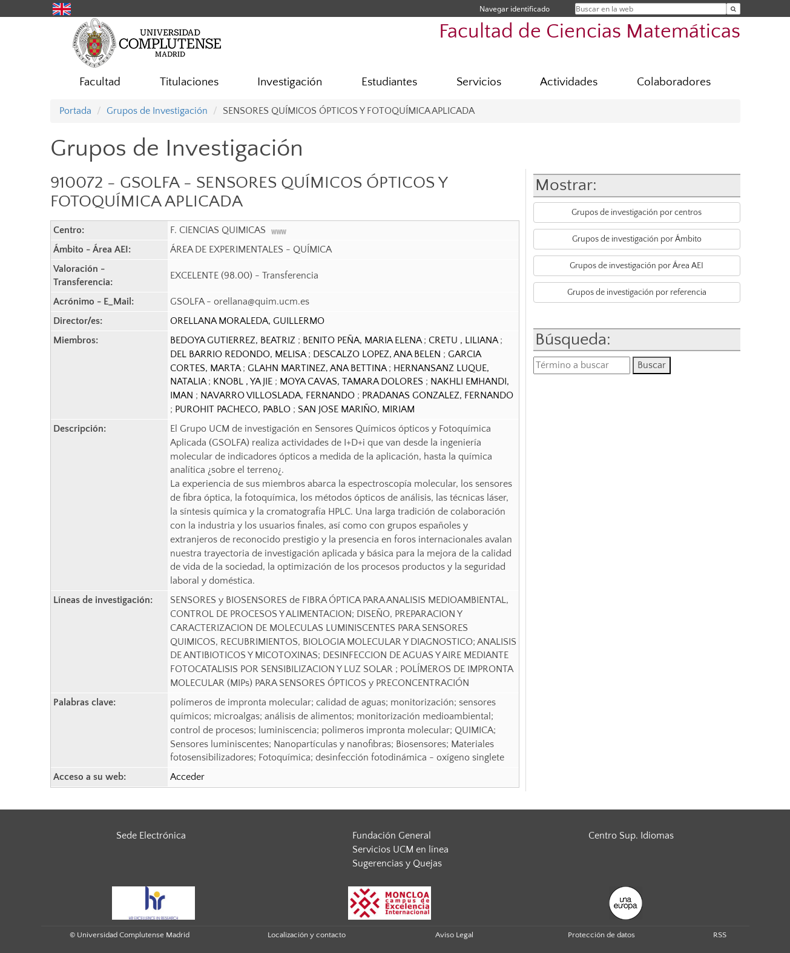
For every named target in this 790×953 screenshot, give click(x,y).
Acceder (187, 776)
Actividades (568, 82)
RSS (719, 935)
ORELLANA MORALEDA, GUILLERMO (247, 320)
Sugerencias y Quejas (397, 863)
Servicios (478, 82)
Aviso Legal (454, 935)
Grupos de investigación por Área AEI (636, 266)
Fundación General (391, 835)
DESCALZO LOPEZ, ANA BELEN (378, 354)
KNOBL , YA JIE (244, 381)
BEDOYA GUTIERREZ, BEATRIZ (234, 340)
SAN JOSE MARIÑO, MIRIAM (356, 409)
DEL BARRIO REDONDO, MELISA (239, 354)
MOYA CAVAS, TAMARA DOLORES (353, 381)
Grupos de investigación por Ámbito (637, 239)
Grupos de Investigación (157, 110)
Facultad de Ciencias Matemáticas (589, 32)
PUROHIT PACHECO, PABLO (234, 409)
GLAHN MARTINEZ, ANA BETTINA (318, 368)
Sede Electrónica (151, 835)
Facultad (99, 82)
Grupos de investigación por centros (636, 212)
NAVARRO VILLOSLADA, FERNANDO (278, 395)
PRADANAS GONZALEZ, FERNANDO (437, 395)
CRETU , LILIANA (464, 340)
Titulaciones (189, 82)
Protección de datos (601, 935)
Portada (75, 110)
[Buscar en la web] (733, 9)
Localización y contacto (307, 935)
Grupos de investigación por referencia (636, 292)
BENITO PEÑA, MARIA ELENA (363, 340)
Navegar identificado (514, 9)
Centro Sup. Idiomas (631, 835)
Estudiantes (389, 82)
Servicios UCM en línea (400, 849)
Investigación (289, 82)
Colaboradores (674, 82)
